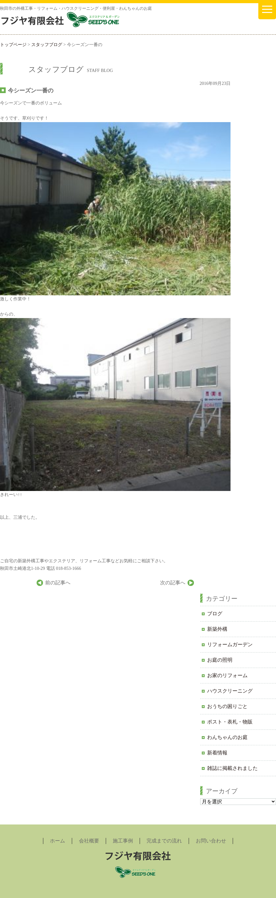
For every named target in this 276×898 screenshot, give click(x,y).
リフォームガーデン (230, 644)
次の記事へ (172, 582)
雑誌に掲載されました (232, 768)
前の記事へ (57, 582)
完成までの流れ (164, 840)
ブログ (214, 613)
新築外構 (217, 629)
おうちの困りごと (227, 706)
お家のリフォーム (227, 675)
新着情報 (217, 752)
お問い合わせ (211, 840)
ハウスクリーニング (230, 691)
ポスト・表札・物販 (230, 721)
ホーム (57, 840)
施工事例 (123, 840)
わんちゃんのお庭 (227, 737)
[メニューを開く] (267, 9)
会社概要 (89, 840)
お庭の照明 (219, 660)
